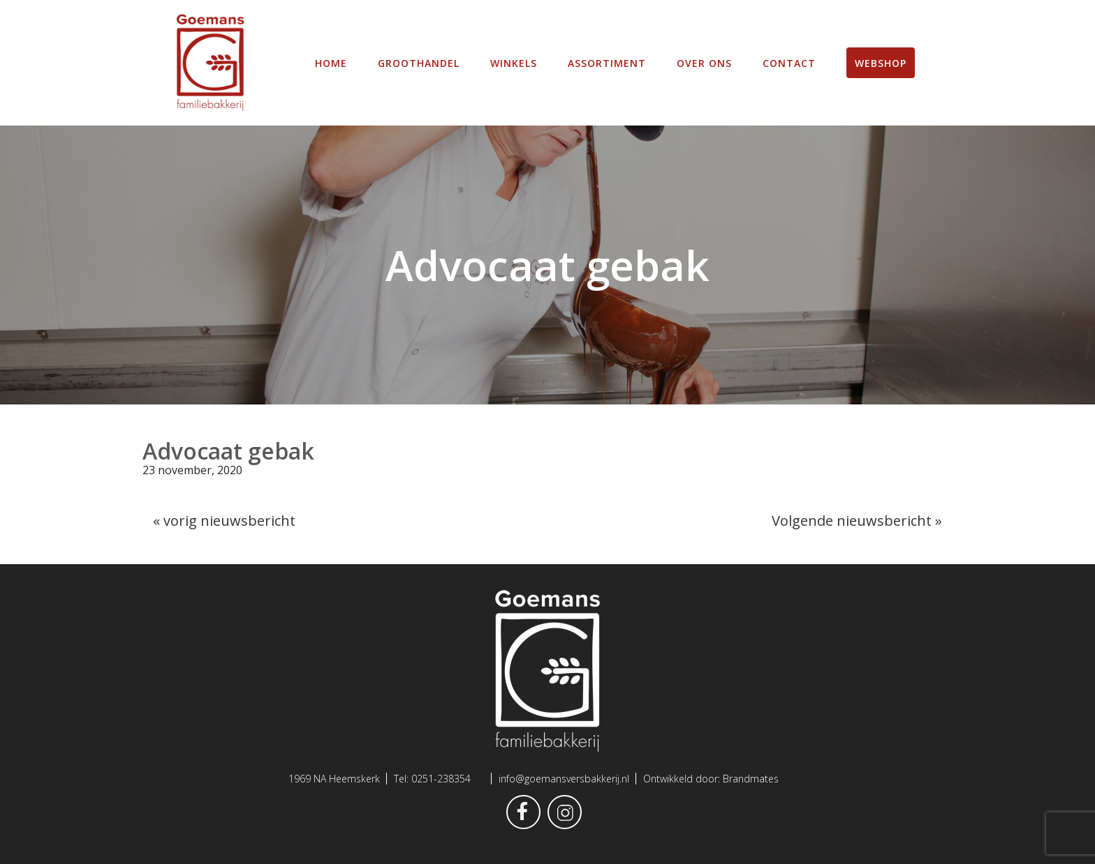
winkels (513, 63)
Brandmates (751, 778)
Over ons (704, 63)
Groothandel (419, 63)
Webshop (880, 63)
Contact (789, 63)
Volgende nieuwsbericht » (857, 520)
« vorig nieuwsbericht (224, 520)
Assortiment (607, 63)
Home (331, 63)
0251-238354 (441, 778)
